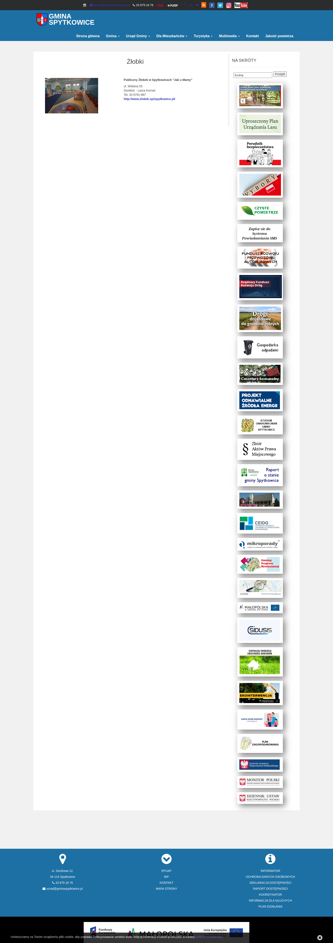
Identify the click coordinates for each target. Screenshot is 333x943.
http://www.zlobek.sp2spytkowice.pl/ (149, 99)
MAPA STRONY (166, 888)
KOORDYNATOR (270, 894)
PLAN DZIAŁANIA (270, 906)
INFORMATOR (270, 871)
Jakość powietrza (279, 36)
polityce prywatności (208, 937)
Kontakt (252, 36)
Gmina (113, 36)
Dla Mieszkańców (171, 36)
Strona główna (88, 36)
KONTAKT (166, 882)
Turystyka (203, 36)
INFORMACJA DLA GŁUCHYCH (270, 900)
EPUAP (166, 871)
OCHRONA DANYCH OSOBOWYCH (270, 876)
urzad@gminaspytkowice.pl (110, 5)
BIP (166, 876)
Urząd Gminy (138, 36)
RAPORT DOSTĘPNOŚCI (270, 888)
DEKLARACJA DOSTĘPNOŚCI (270, 882)
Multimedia (229, 36)
